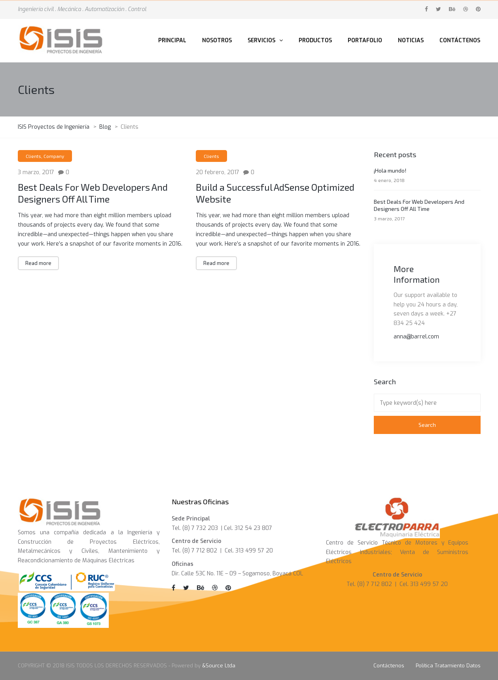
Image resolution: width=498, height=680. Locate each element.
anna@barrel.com (416, 336)
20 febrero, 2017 (217, 172)
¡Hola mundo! (390, 170)
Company (54, 156)
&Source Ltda (218, 665)
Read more (38, 263)
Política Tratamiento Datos (448, 665)
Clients (33, 156)
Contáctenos (388, 665)
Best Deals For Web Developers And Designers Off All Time (93, 193)
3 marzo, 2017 (36, 172)
